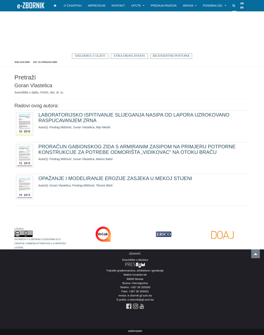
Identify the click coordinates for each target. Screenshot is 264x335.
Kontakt (118, 5)
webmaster (135, 331)
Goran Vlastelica (83, 127)
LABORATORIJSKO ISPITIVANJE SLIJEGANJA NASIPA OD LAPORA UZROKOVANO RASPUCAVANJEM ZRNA (133, 117)
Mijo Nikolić (103, 127)
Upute (137, 5)
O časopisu (73, 5)
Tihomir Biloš (104, 185)
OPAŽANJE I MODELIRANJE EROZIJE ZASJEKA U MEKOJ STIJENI (115, 178)
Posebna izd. (214, 5)
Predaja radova (164, 5)
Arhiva (190, 5)
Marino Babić (104, 159)
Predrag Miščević (61, 127)
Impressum (96, 5)
